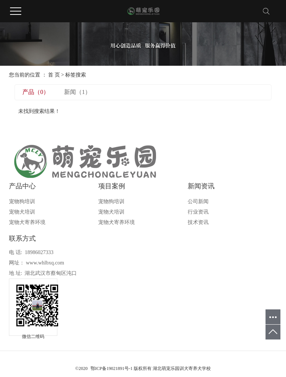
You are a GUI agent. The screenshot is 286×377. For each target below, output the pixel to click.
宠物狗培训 (22, 201)
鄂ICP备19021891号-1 (111, 368)
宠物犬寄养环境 (27, 222)
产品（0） (35, 92)
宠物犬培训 (22, 212)
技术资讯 (198, 222)
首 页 (54, 75)
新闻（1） (77, 92)
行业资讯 (198, 212)
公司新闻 (198, 201)
